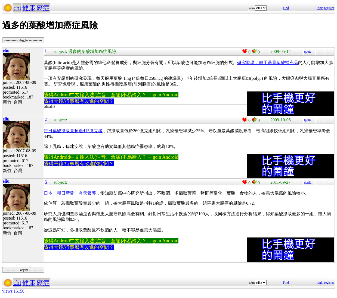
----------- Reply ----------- (23, 40)
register (329, 8)
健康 (28, 7)
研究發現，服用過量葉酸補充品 (267, 62)
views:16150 (13, 291)
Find (286, 8)
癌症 (43, 7)
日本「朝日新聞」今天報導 (70, 193)
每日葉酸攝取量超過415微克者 (73, 130)
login (320, 8)
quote (307, 51)
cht (17, 7)
